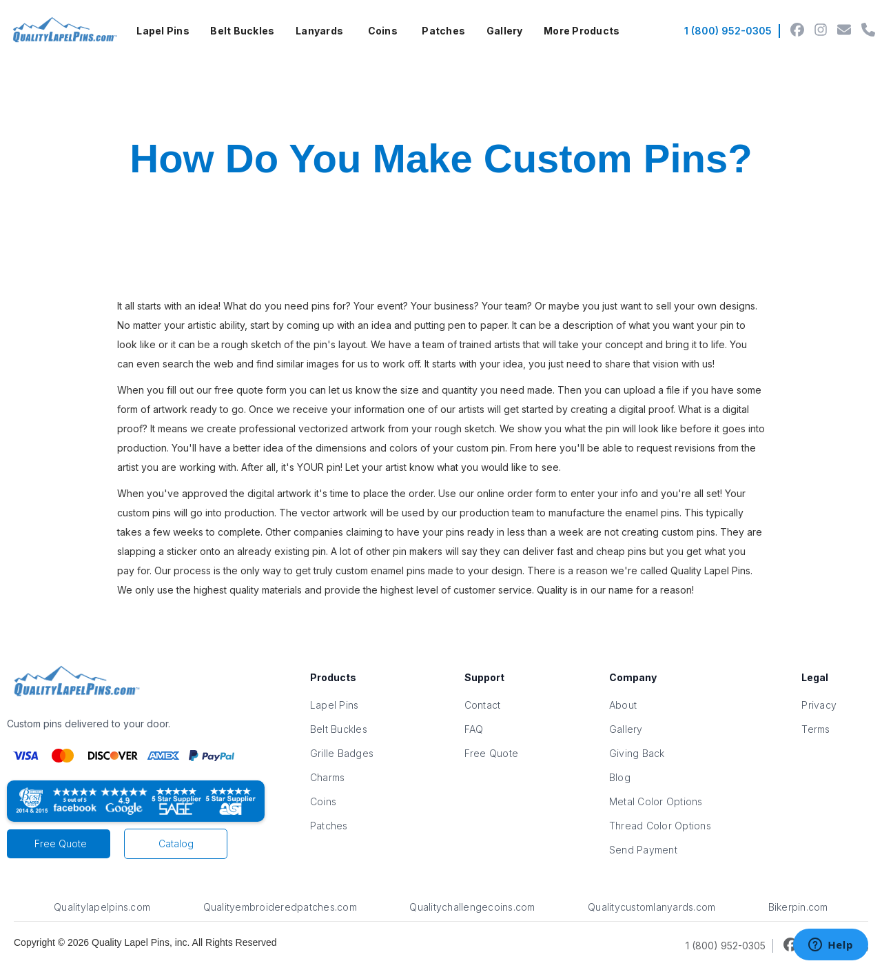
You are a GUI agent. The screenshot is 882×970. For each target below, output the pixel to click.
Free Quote (60, 843)
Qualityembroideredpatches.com (280, 907)
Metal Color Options (656, 801)
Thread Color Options (660, 825)
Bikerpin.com (798, 907)
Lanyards (319, 31)
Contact (482, 705)
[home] (63, 31)
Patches (443, 31)
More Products (581, 31)
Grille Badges (341, 753)
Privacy (819, 705)
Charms (327, 777)
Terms (815, 729)
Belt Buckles (242, 31)
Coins (383, 31)
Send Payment (643, 850)
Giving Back (637, 753)
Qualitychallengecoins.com (472, 907)
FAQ (474, 729)
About (623, 705)
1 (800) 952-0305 (728, 31)
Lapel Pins (162, 31)
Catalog (176, 843)
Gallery (504, 31)
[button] (162, 31)
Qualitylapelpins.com (102, 907)
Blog (619, 777)
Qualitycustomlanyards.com (651, 907)
